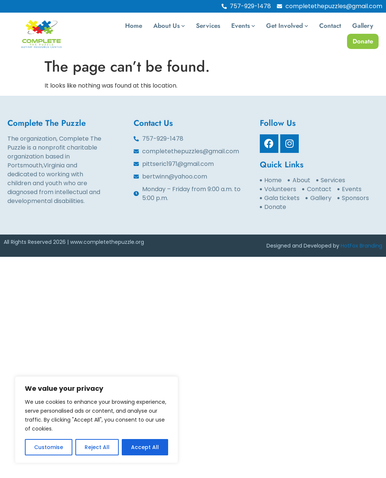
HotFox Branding (361, 245)
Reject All (97, 447)
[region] (96, 419)
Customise (48, 447)
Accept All (145, 447)
